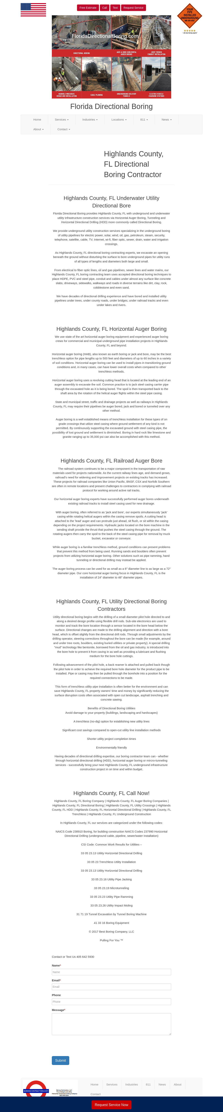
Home (37, 119)
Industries (90, 119)
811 (144, 119)
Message (58, 1010)
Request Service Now (111, 1105)
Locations (118, 119)
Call (104, 7)
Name (56, 965)
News (167, 119)
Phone (56, 995)
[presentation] (81, 1045)
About (38, 129)
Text (115, 7)
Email (56, 980)
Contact (63, 129)
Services (62, 119)
